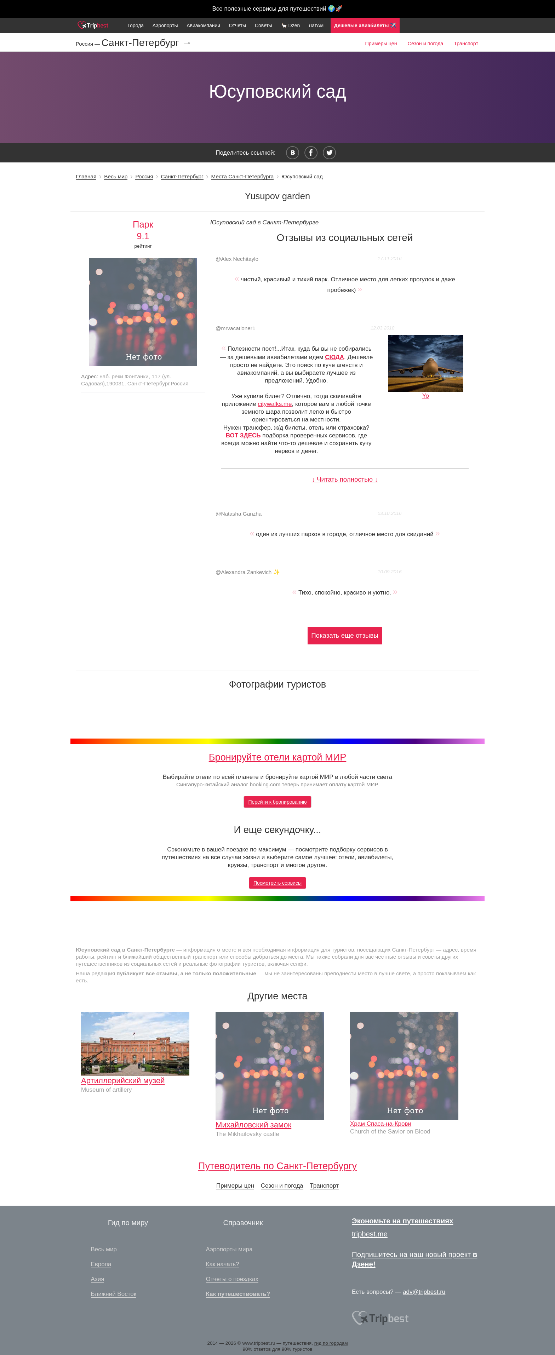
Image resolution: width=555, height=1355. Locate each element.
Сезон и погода (426, 43)
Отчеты (237, 25)
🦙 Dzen (290, 25)
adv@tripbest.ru (424, 1291)
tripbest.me (370, 1234)
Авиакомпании (203, 25)
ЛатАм (316, 25)
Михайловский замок (253, 1124)
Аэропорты (165, 25)
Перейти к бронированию (277, 802)
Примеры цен (381, 43)
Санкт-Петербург (182, 176)
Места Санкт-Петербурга (242, 176)
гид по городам (331, 1343)
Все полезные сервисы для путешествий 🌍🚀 (277, 8)
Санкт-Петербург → (147, 43)
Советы (263, 25)
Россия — (89, 43)
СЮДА (334, 357)
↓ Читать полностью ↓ (344, 479)
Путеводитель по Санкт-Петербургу (277, 1165)
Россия (144, 176)
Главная (86, 176)
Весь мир (115, 176)
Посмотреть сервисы (277, 883)
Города (135, 25)
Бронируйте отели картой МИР (278, 757)
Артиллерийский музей (123, 1080)
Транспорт (466, 43)
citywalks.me (275, 404)
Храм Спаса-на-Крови (380, 1123)
